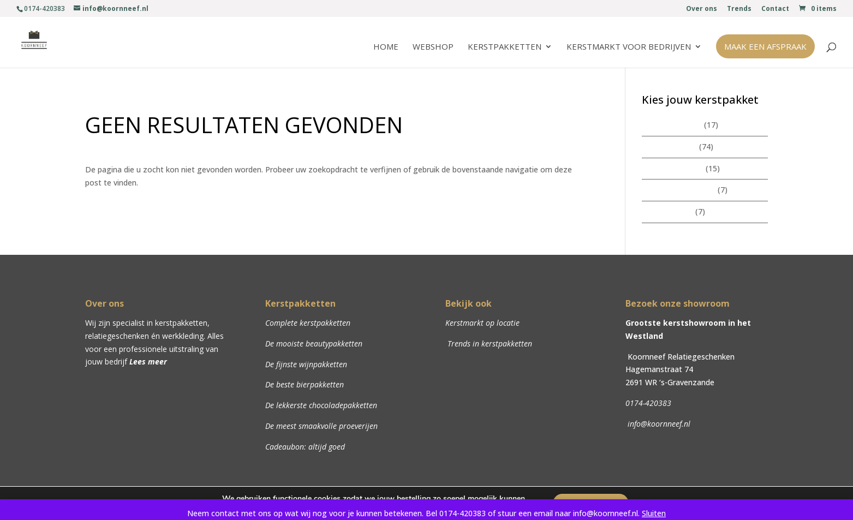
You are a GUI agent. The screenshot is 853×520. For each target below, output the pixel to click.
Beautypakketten (672, 168)
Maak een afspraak (765, 46)
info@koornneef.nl (657, 424)
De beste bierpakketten (304, 384)
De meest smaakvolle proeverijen (321, 426)
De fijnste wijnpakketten (306, 364)
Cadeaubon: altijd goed (305, 446)
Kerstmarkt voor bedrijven (628, 47)
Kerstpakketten (504, 47)
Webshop (433, 47)
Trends (739, 9)
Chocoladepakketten (678, 189)
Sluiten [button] (654, 513)
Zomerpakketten (672, 124)
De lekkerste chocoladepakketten (321, 405)
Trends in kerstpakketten (488, 343)
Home (385, 47)
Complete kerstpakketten (307, 323)
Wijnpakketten (667, 211)
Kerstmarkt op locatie (482, 323)
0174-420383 (648, 403)
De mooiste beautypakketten (313, 343)
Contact (775, 9)
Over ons (701, 9)
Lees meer (148, 361)
